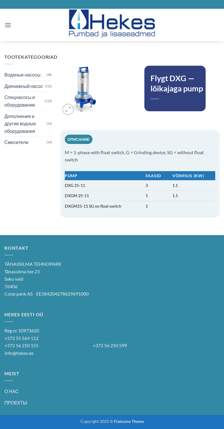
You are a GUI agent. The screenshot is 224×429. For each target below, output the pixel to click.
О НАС (11, 391)
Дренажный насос (23, 86)
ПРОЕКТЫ (15, 402)
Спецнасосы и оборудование (19, 100)
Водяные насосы (22, 74)
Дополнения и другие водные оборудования (20, 123)
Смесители (16, 142)
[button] (7, 25)
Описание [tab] (79, 139)
